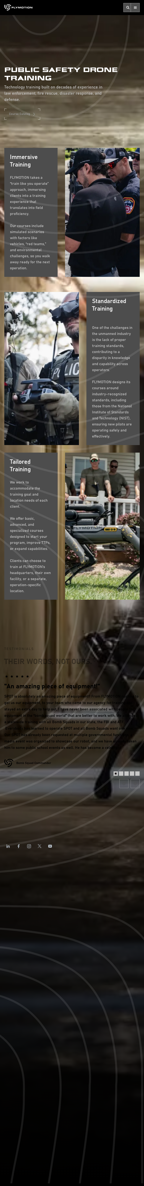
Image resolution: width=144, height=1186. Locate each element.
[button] (135, 7)
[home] (18, 7)
